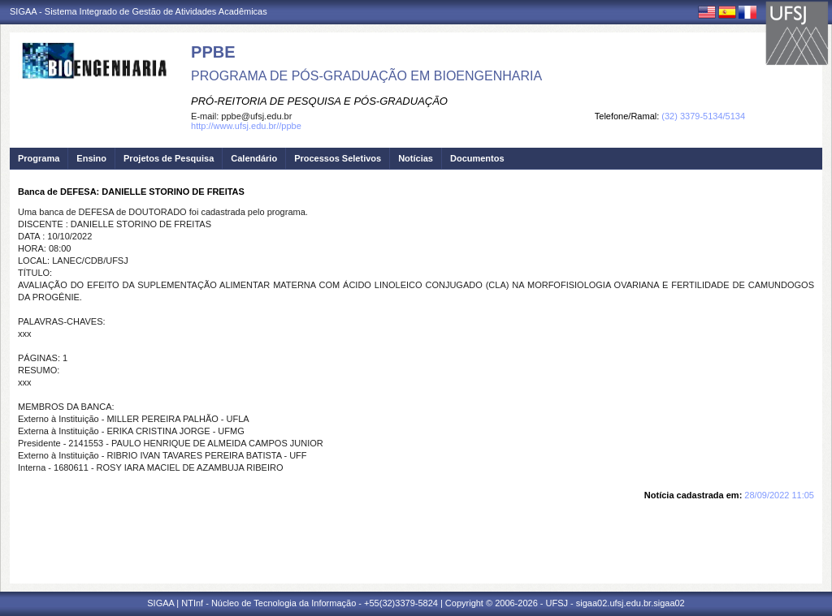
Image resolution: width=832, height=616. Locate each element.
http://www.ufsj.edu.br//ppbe (246, 126)
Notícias (415, 158)
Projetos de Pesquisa (169, 158)
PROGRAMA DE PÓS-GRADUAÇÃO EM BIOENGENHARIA (366, 76)
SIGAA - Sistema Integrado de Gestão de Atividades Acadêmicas (138, 11)
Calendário (254, 158)
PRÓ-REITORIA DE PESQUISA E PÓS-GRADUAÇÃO (319, 101)
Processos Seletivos (337, 158)
